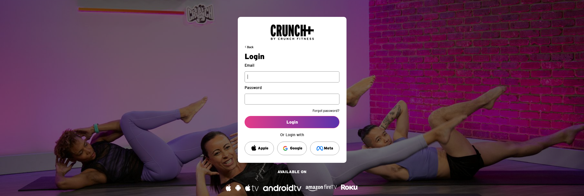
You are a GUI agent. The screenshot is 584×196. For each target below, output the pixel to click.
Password (253, 88)
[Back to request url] (292, 30)
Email (249, 66)
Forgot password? (326, 110)
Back (250, 47)
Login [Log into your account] (292, 122)
